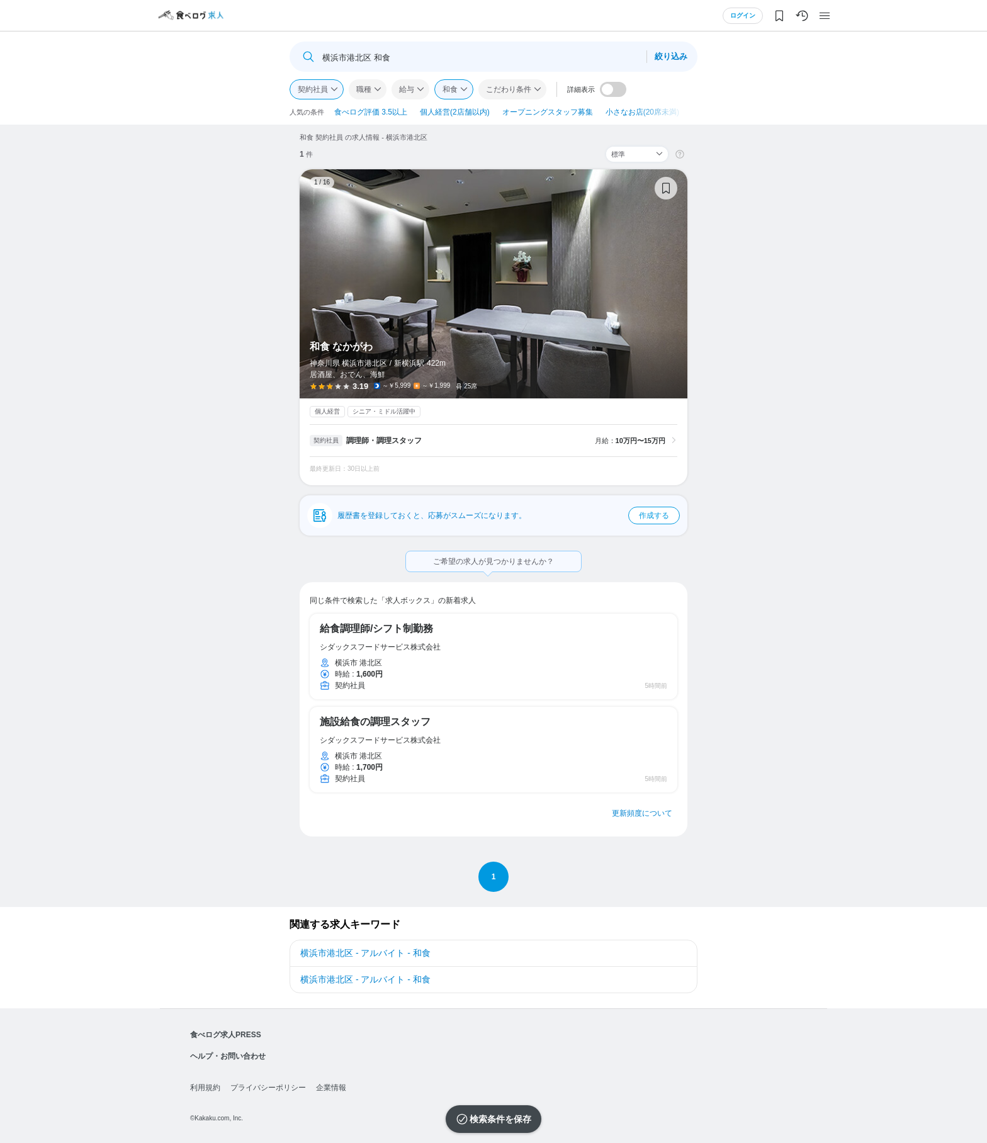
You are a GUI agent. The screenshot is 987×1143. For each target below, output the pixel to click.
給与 (406, 89)
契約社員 (313, 89)
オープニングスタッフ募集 (547, 112)
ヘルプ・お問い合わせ (228, 1056)
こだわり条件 (508, 89)
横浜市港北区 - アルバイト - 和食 (365, 953)
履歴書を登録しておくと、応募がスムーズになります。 (508, 515)
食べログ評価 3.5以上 (370, 112)
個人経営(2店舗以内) (455, 112)
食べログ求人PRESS (225, 1034)
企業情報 (331, 1087)
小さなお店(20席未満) (642, 112)
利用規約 (205, 1087)
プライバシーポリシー (268, 1087)
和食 (450, 89)
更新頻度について (642, 813)
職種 (363, 89)
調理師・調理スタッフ (384, 440)
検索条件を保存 (500, 1119)
